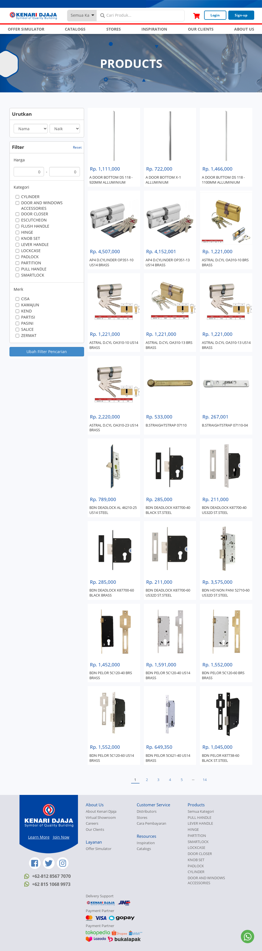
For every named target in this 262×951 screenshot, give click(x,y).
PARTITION (197, 835)
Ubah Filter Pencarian (46, 351)
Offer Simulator (98, 848)
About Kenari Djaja (101, 811)
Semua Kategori (201, 811)
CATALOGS (75, 29)
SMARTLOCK (198, 841)
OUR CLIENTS (201, 29)
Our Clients (95, 829)
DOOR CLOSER (200, 853)
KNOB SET (196, 860)
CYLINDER (196, 871)
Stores (142, 817)
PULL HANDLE (199, 817)
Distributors (146, 811)
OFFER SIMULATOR (26, 29)
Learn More (39, 837)
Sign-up (241, 15)
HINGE (193, 829)
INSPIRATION (154, 29)
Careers (92, 823)
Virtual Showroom (101, 817)
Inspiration (146, 843)
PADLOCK (196, 866)
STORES (113, 29)
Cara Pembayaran (151, 823)
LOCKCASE (196, 847)
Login (215, 15)
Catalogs (144, 848)
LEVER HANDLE (200, 823)
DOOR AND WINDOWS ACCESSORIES (206, 880)
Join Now (61, 837)
